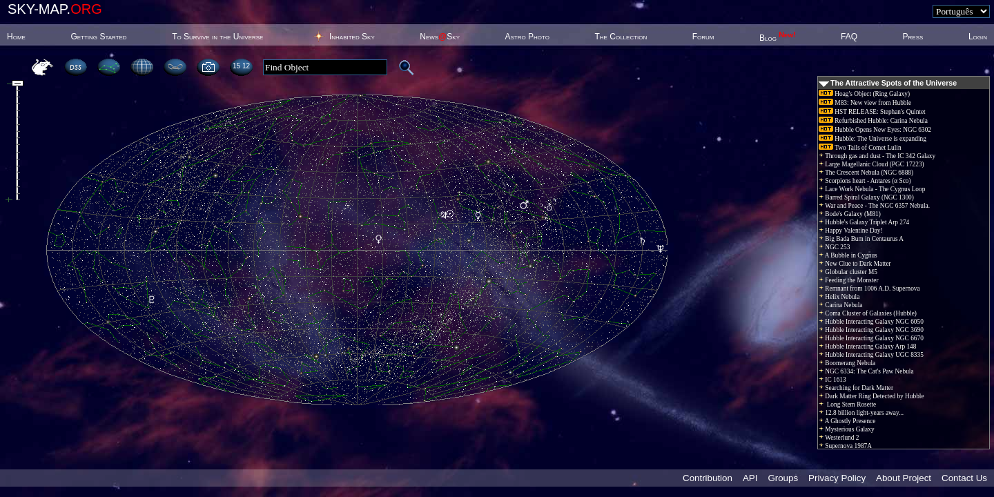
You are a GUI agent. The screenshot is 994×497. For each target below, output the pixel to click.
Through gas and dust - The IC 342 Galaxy (877, 156)
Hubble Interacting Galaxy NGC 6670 (871, 338)
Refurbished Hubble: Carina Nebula (873, 120)
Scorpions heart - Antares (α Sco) (865, 180)
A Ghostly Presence (847, 421)
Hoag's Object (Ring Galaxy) (864, 93)
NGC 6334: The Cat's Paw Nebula (866, 371)
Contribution (707, 478)
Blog (777, 38)
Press (913, 36)
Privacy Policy (837, 478)
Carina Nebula (840, 305)
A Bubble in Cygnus (848, 255)
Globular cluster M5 (848, 272)
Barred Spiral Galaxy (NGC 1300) (866, 197)
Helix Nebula (839, 296)
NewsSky (440, 36)
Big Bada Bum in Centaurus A (861, 238)
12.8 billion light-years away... (861, 412)
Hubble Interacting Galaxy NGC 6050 (871, 321)
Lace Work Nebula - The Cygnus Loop (872, 189)
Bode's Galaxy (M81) (850, 214)
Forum (703, 36)
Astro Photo (527, 36)
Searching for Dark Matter (856, 387)
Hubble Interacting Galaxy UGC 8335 (871, 354)
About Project (903, 478)
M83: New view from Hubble (865, 102)
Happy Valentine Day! (851, 230)
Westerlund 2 (839, 437)
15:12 (241, 66)
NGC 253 (834, 247)
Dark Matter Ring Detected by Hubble (871, 396)
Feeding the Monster (849, 280)
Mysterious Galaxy (847, 429)
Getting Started (98, 36)
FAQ (849, 36)
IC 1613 (832, 379)
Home (16, 36)
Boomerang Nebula (847, 363)
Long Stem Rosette (847, 404)
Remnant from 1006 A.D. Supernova (869, 288)
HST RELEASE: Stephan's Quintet (872, 111)
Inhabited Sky (352, 36)
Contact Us (964, 478)
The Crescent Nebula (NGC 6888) (866, 172)
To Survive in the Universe (217, 36)
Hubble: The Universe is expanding (872, 138)
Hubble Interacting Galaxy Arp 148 (867, 346)
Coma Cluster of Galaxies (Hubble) (868, 313)
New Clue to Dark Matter (855, 263)
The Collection (620, 36)
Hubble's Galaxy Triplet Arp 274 (864, 222)
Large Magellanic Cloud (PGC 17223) (871, 164)
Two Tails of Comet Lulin (860, 147)
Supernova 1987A (845, 445)
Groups (783, 478)
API (750, 478)
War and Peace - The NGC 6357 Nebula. (874, 205)
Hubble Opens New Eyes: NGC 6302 (875, 129)
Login (977, 36)
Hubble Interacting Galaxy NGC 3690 (871, 330)
